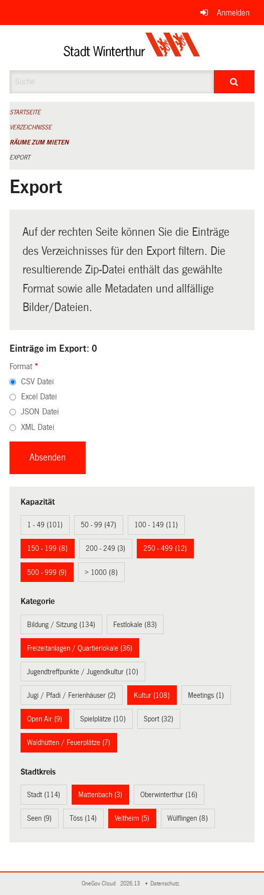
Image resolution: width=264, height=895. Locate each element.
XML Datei (37, 427)
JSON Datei (40, 411)
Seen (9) (39, 818)
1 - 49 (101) (45, 525)
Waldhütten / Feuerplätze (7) (68, 742)
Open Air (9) (44, 719)
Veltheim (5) (132, 818)
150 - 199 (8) (47, 548)
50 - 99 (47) (98, 525)
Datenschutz (166, 883)
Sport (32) (158, 719)
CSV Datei (37, 381)
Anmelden (233, 13)
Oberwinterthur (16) (168, 795)
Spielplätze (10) (103, 719)
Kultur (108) (152, 695)
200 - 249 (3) (105, 548)
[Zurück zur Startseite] (132, 48)
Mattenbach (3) (100, 795)
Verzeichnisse (31, 127)
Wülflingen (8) (187, 818)
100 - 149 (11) (156, 525)
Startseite (25, 112)
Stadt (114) (43, 795)
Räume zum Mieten (39, 142)
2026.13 (131, 883)
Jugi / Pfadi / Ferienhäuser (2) (71, 695)
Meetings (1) (206, 695)
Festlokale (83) (135, 625)
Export (20, 157)
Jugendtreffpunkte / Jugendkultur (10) (82, 672)
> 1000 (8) (101, 572)
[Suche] (234, 81)
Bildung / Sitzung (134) (61, 625)
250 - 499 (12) (165, 548)
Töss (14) (83, 818)
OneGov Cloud (100, 883)
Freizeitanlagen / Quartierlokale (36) (79, 648)
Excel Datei (39, 396)
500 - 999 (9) (47, 572)
